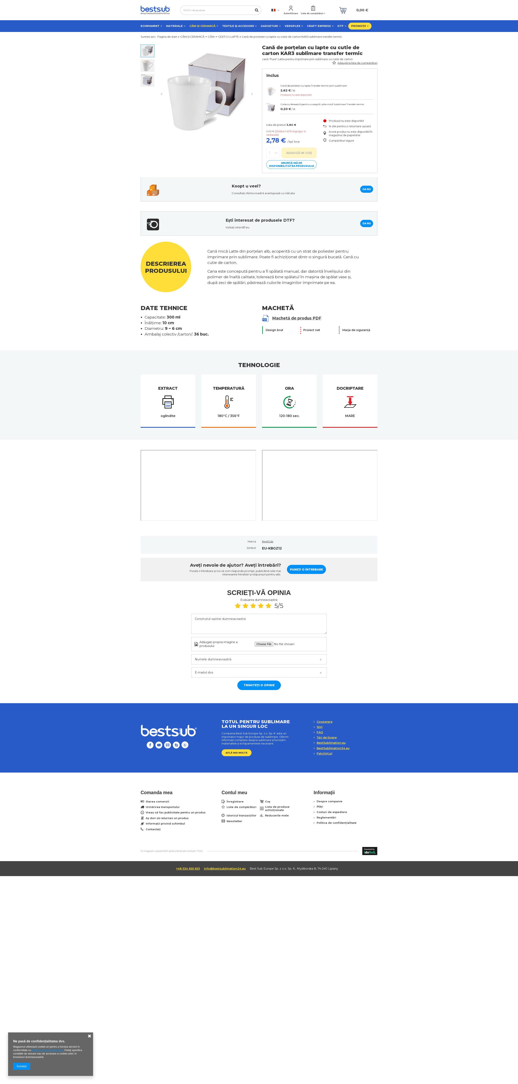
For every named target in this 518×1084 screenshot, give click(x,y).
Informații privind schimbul (165, 823)
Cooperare (324, 722)
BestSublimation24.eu (333, 748)
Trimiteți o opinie (259, 685)
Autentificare (291, 13)
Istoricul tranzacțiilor (241, 815)
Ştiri (320, 727)
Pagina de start (167, 36)
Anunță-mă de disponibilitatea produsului (291, 164)
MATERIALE (174, 26)
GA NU (366, 189)
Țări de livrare (327, 737)
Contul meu (234, 792)
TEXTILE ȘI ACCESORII (238, 26)
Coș (267, 801)
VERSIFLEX (292, 26)
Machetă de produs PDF (296, 318)
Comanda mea (156, 792)
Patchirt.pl (324, 753)
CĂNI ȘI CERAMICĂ (202, 26)
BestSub (267, 541)
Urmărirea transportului (162, 807)
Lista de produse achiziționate (277, 808)
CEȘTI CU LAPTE (228, 36)
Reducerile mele (277, 815)
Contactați (153, 829)
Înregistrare (235, 801)
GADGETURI (269, 26)
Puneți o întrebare (306, 569)
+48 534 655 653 (188, 868)
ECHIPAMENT (150, 26)
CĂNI (211, 36)
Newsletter (234, 821)
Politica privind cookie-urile (47, 1050)
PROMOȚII (358, 26)
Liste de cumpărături (312, 13)
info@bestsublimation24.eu (225, 868)
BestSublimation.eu (331, 743)
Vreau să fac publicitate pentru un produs (176, 812)
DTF (341, 26)
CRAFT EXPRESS (319, 26)
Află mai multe (236, 752)
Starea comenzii (157, 801)
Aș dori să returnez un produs (167, 818)
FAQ (320, 732)
